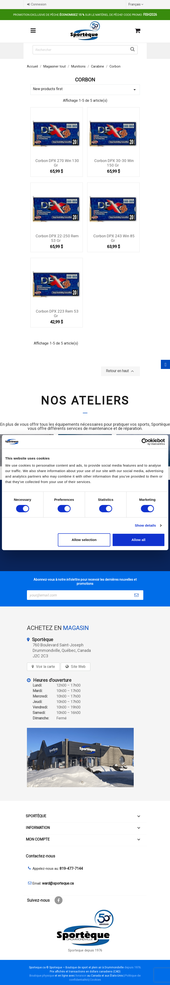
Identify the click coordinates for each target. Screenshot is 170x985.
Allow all (138, 540)
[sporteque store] (85, 757)
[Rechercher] (85, 49)
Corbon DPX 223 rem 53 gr (57, 313)
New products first (85, 89)
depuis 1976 (132, 967)
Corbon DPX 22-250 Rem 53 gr (57, 238)
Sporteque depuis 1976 (85, 950)
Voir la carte (45, 666)
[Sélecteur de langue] (136, 4)
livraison (81, 975)
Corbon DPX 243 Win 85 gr (114, 238)
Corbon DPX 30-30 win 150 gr (114, 162)
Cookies (95, 979)
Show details (145, 525)
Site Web (78, 666)
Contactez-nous (40, 856)
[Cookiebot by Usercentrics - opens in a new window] (145, 441)
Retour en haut (120, 371)
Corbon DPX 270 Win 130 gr (57, 162)
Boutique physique (41, 975)
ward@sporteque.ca (58, 883)
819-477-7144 (71, 868)
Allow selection (84, 540)
